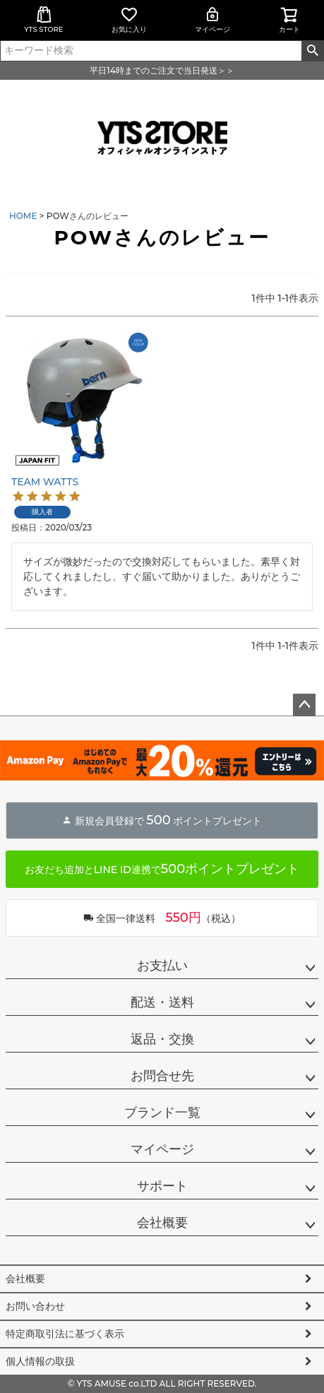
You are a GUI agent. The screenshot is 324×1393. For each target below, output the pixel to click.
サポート (162, 1186)
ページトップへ (304, 705)
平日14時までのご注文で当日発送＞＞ (162, 70)
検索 (312, 51)
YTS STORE (43, 20)
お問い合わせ (35, 1306)
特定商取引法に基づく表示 (65, 1333)
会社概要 (162, 1223)
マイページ (212, 20)
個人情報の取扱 (40, 1361)
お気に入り (129, 20)
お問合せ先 (162, 1076)
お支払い (162, 965)
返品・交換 (162, 1039)
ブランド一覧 (162, 1112)
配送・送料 (162, 1002)
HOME (23, 216)
